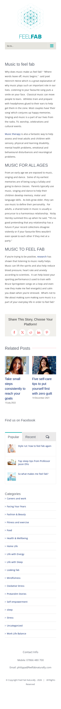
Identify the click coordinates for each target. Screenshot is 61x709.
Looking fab (13, 570)
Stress (10, 617)
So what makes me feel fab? (33, 473)
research (42, 256)
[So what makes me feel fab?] (11, 474)
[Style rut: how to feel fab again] (11, 446)
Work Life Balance (16, 633)
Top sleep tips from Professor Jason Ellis (34, 462)
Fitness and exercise (18, 522)
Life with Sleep (15, 562)
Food (9, 530)
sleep (10, 609)
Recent (30, 437)
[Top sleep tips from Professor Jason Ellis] (11, 461)
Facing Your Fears (16, 506)
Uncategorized (15, 625)
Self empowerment (17, 601)
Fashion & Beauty (16, 514)
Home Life (12, 546)
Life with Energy (15, 554)
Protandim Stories (16, 593)
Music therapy (12, 134)
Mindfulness (13, 577)
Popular (13, 437)
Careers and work (16, 498)
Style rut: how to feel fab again (34, 445)
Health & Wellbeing (17, 538)
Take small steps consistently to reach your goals (15, 388)
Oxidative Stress (15, 585)
